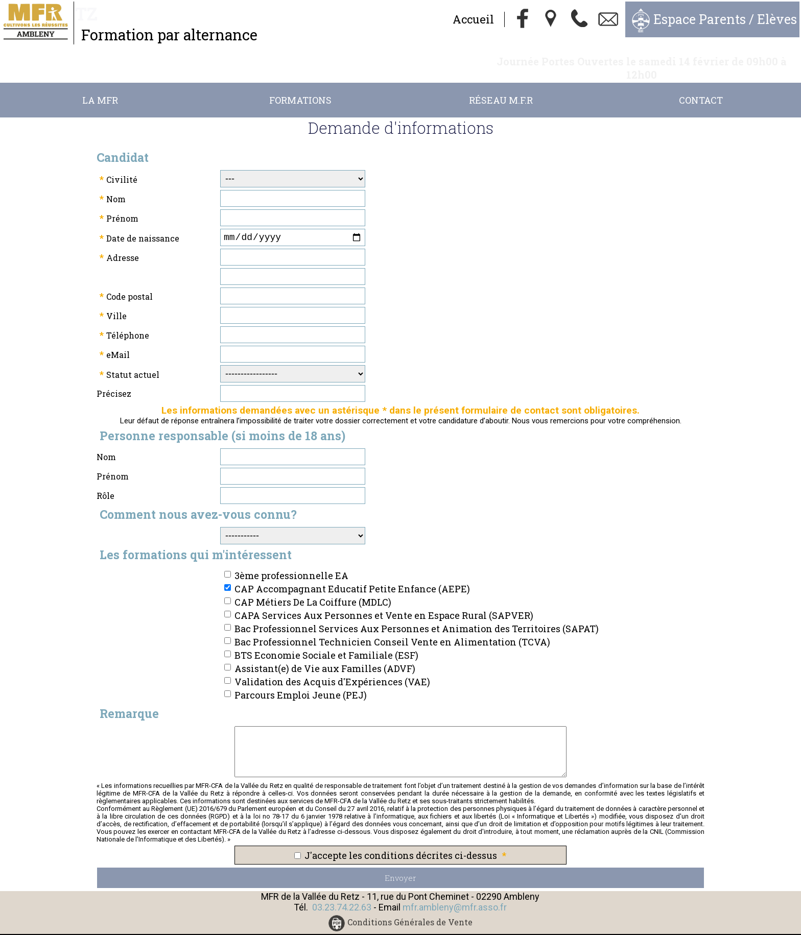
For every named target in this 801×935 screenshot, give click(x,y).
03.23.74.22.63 (341, 896)
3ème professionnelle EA (291, 564)
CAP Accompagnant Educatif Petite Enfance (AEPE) (352, 577)
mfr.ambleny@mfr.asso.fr (455, 896)
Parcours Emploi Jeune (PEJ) (300, 684)
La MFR (100, 87)
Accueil (473, 19)
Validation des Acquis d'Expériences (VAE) (332, 670)
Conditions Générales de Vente (410, 911)
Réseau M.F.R (501, 87)
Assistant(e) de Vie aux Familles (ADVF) (324, 657)
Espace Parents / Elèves (725, 19)
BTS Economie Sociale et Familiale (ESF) (326, 644)
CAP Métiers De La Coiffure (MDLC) (312, 591)
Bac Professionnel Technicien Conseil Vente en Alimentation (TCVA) (392, 631)
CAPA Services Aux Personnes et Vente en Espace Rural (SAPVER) (383, 604)
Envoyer (400, 866)
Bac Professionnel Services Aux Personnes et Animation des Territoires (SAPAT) (416, 617)
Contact (701, 87)
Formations (300, 87)
